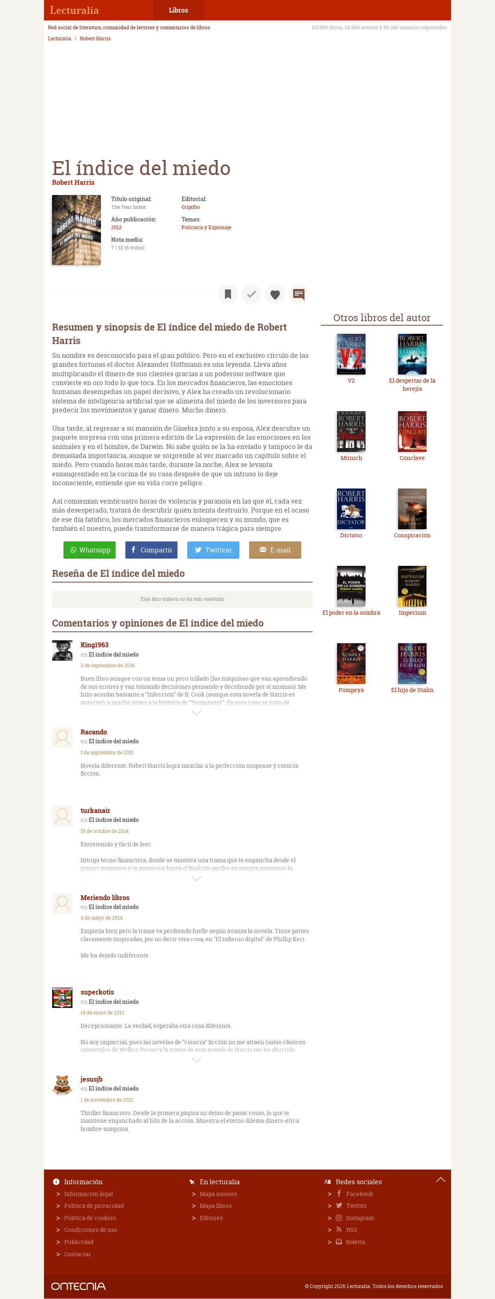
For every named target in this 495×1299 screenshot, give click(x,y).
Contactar (77, 1254)
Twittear (219, 549)
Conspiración (412, 535)
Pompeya (351, 690)
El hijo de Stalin (412, 690)
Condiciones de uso (90, 1229)
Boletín (355, 1242)
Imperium (412, 612)
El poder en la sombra (351, 612)
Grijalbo (191, 207)
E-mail (280, 549)
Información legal (88, 1194)
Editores (211, 1218)
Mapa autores (218, 1194)
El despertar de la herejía (412, 384)
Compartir (157, 549)
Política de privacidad (94, 1205)
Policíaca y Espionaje (206, 227)
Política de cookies (90, 1218)
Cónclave (412, 458)
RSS (351, 1229)
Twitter (356, 1205)
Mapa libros (216, 1205)
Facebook (359, 1194)
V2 (351, 380)
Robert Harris (95, 38)
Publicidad (79, 1242)
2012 (116, 227)
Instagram (359, 1218)
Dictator (351, 535)
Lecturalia (59, 38)
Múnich (351, 458)
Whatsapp (95, 549)
